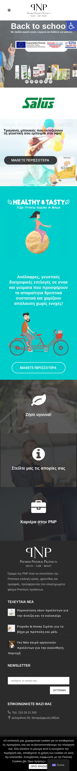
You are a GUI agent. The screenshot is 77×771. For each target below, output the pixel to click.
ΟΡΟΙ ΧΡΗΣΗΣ (39, 766)
